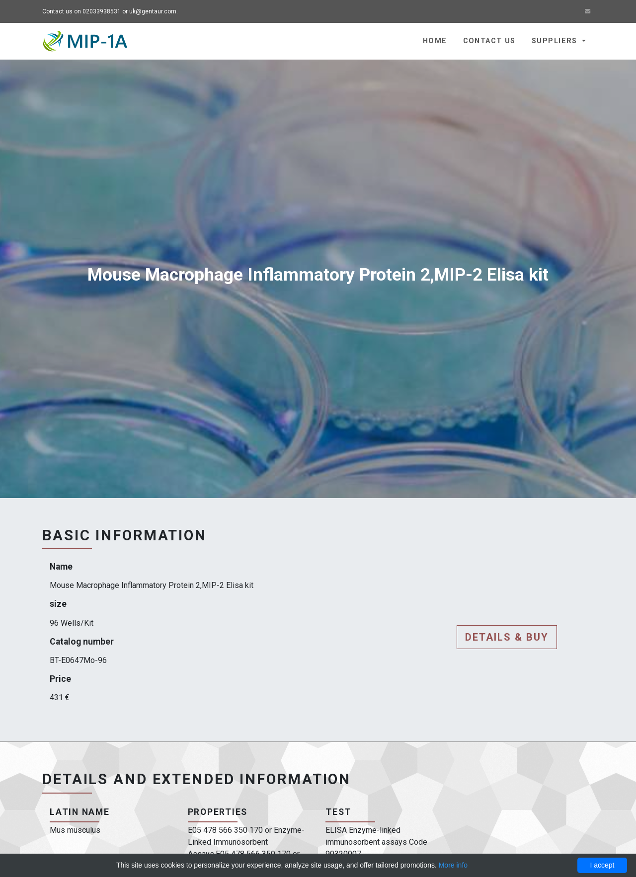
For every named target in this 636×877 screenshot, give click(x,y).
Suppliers (556, 41)
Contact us (489, 41)
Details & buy (507, 637)
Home (435, 41)
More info (453, 865)
